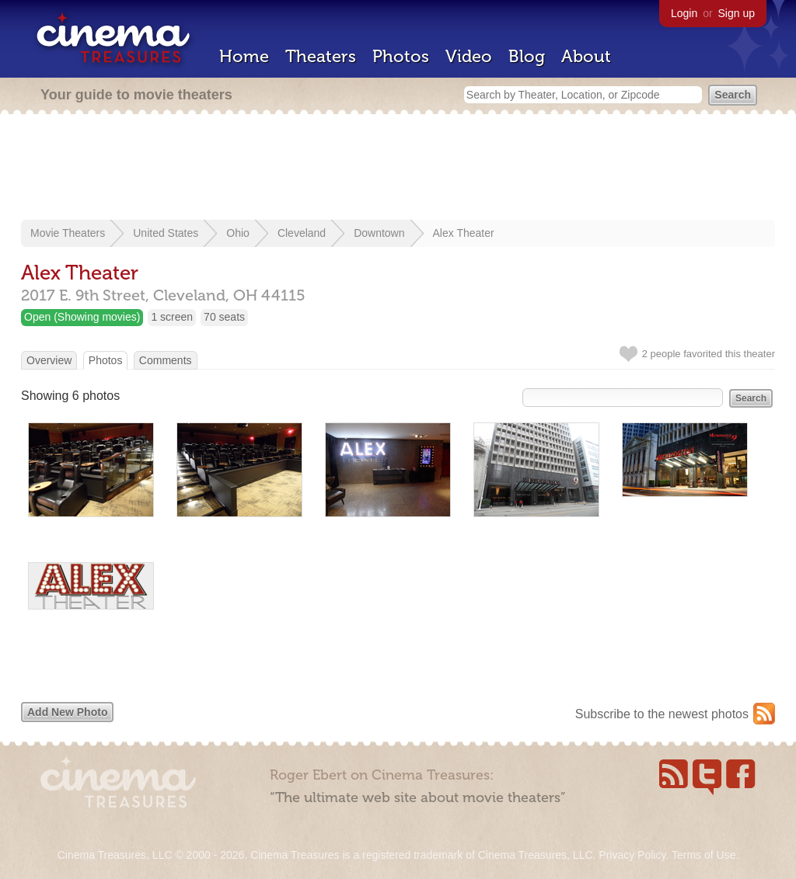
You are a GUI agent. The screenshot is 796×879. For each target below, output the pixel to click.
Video (468, 56)
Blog (526, 56)
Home (244, 56)
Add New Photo (67, 712)
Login (684, 13)
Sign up (736, 13)
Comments (165, 360)
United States (165, 233)
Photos (400, 56)
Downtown (379, 233)
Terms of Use (703, 855)
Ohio (238, 233)
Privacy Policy (632, 855)
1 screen (172, 317)
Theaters (320, 56)
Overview (49, 360)
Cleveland (302, 233)
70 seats (224, 317)
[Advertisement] (398, 168)
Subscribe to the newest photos (662, 714)
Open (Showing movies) (82, 317)
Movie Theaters (67, 233)
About (586, 56)
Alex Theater (463, 233)
